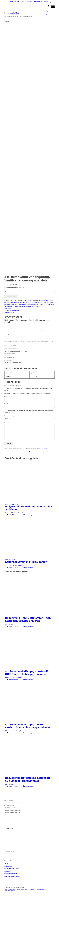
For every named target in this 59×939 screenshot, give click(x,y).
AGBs (23, 1)
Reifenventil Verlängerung (34, 351)
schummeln (44, 351)
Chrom (47, 347)
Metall (6, 351)
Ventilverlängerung (9, 353)
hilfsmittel (37, 349)
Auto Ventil (42, 347)
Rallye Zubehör (27, 347)
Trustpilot (6, 866)
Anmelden (45, 1)
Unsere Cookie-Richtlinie (12, 915)
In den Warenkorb (11, 343)
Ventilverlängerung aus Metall (23, 353)
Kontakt (17, 1)
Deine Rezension (9, 470)
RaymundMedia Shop (11, 13)
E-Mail (6, 450)
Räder (12, 351)
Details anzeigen (28, 562)
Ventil (52, 351)
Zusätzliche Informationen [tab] (12, 357)
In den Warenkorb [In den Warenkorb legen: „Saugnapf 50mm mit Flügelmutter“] (12, 614)
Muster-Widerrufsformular (12, 923)
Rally (24, 351)
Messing (51, 349)
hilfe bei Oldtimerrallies (16, 349)
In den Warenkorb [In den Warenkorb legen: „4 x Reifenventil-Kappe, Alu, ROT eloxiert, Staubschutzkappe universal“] (12, 780)
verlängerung (35, 353)
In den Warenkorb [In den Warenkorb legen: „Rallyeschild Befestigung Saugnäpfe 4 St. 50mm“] (12, 562)
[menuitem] (11, 1)
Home (11, 1)
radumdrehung (19, 351)
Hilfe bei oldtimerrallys (29, 349)
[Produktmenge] (29, 338)
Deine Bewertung (9, 463)
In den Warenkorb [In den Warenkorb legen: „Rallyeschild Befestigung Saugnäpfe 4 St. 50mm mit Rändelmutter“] (12, 833)
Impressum (29, 1)
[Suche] (47, 6)
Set (49, 351)
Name (6, 443)
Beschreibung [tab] (9, 355)
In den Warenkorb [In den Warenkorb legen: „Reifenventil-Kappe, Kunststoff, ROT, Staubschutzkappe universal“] (12, 673)
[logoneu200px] (24, 6)
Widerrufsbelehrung (10, 920)
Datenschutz (37, 1)
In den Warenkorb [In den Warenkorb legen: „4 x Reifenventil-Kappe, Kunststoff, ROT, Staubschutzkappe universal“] (12, 726)
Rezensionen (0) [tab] (9, 359)
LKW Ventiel (44, 349)
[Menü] (52, 6)
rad (9, 351)
